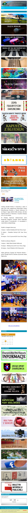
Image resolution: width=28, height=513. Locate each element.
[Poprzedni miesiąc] (1, 334)
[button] (26, 14)
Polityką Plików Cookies (12, 511)
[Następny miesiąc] (12, 334)
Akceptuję (25, 510)
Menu (2, 8)
